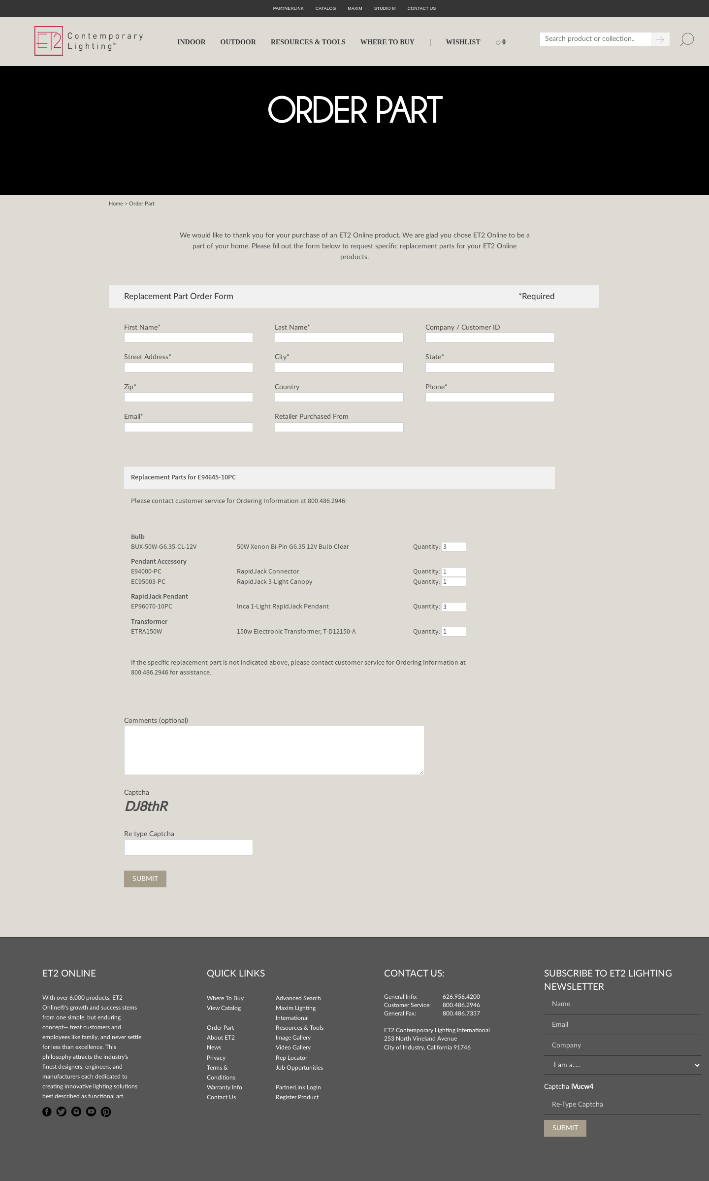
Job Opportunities (299, 1068)
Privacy (216, 1058)
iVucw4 (582, 1086)
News (214, 1047)
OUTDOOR (238, 42)
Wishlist (463, 42)
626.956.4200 (461, 997)
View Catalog (224, 1008)
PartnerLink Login (298, 1087)
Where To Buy (225, 998)
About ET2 (221, 1038)
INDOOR (191, 42)
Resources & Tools (299, 1028)
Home (116, 203)
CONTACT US (422, 8)
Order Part (220, 1028)
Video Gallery (293, 1047)
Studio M (385, 8)
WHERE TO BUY (387, 42)
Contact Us (221, 1097)
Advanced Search (298, 998)
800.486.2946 (461, 1005)
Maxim (355, 8)
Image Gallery (293, 1038)
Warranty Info (224, 1087)
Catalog (326, 8)
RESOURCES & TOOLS (308, 42)
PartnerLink (288, 8)
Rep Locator (291, 1058)
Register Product (297, 1097)
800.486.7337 (461, 1013)
